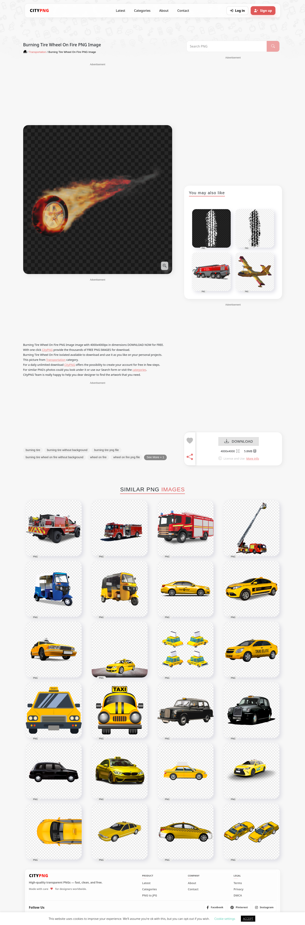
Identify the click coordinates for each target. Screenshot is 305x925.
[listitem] (215, 907)
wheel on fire (98, 457)
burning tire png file (106, 450)
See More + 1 (155, 457)
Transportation (56, 360)
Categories (142, 10)
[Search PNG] (227, 46)
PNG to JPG (149, 895)
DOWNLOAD (238, 441)
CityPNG (47, 350)
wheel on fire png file (126, 457)
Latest (120, 10)
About (163, 10)
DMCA (238, 895)
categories (139, 370)
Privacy (238, 889)
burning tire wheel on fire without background (54, 457)
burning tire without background (67, 450)
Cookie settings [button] (224, 919)
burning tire (33, 450)
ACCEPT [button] (248, 919)
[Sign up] (263, 10)
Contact (183, 10)
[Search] (273, 46)
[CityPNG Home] (39, 10)
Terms (238, 883)
